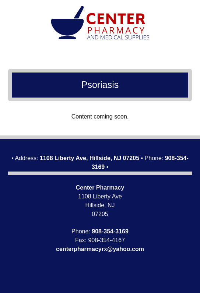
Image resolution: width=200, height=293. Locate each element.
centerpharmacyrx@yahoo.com (100, 249)
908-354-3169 (110, 231)
